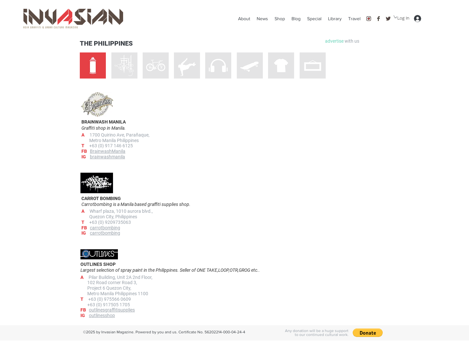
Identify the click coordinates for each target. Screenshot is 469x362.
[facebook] (378, 18)
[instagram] (368, 18)
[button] (354, 18)
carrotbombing (105, 233)
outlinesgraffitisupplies (112, 309)
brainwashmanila (107, 156)
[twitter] (388, 18)
